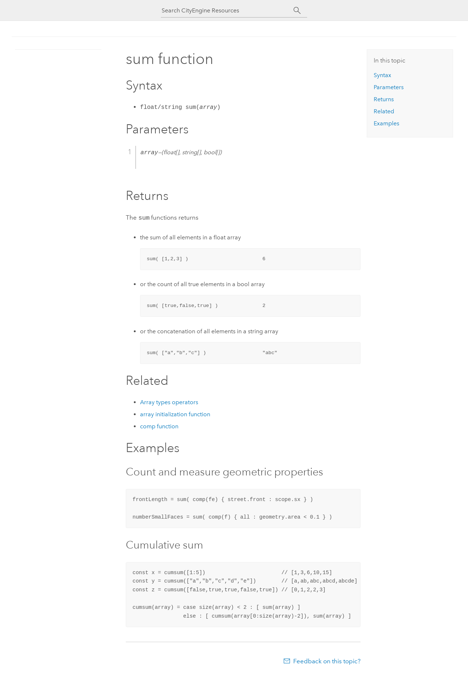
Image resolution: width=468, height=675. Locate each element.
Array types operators (169, 401)
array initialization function (175, 413)
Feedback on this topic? (327, 660)
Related (384, 111)
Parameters (389, 87)
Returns (384, 99)
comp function (159, 425)
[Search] (297, 10)
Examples (386, 123)
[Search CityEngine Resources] (227, 10)
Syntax (382, 75)
